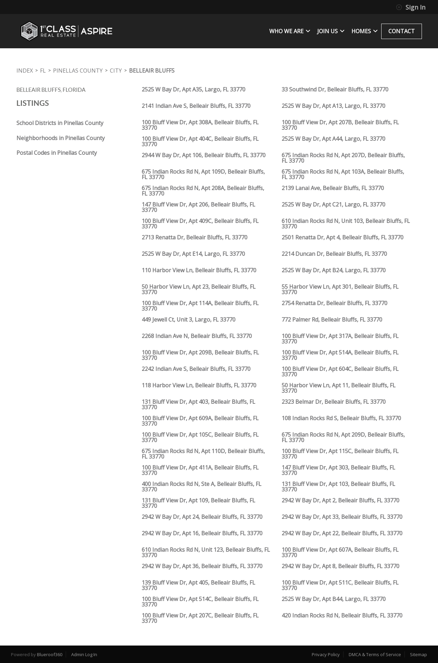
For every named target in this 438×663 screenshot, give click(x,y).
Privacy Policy (326, 654)
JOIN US (331, 31)
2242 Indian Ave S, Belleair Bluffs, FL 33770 (196, 369)
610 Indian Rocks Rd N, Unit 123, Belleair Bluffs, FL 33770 (206, 552)
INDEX (24, 70)
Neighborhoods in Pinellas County (60, 138)
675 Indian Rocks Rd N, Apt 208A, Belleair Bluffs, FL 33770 (203, 190)
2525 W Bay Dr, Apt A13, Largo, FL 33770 (333, 106)
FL (43, 70)
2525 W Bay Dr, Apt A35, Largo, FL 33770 (193, 89)
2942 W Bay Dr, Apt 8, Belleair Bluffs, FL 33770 (340, 566)
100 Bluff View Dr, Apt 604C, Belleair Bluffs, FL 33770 (340, 371)
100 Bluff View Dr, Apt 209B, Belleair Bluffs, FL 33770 (200, 355)
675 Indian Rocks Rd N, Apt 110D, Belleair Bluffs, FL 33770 (203, 453)
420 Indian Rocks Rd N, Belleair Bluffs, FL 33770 (342, 615)
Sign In (410, 7)
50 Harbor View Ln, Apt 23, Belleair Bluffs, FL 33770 (199, 289)
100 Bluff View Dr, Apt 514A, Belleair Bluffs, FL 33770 (340, 355)
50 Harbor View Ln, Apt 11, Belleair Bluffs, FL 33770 (339, 388)
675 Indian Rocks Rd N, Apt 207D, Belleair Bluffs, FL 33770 (343, 157)
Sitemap (418, 654)
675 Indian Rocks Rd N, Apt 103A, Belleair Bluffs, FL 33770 (343, 174)
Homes (364, 31)
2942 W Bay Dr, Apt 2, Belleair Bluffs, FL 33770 (340, 500)
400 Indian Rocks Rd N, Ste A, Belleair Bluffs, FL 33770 (201, 486)
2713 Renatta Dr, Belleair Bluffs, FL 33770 (194, 237)
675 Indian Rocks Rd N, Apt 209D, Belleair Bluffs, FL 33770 (343, 437)
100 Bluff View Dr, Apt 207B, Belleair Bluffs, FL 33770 (340, 125)
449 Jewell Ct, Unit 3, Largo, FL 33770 (188, 319)
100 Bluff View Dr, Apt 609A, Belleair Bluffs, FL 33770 (200, 420)
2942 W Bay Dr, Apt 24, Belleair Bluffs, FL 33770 (202, 517)
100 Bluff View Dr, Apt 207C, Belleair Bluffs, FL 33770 (200, 618)
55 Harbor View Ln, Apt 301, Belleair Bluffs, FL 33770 (340, 289)
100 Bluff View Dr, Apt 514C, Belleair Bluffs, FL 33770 (200, 601)
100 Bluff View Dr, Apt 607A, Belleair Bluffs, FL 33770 (340, 552)
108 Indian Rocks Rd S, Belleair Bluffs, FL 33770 (341, 418)
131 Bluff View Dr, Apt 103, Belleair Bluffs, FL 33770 (338, 486)
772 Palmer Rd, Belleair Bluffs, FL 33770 (332, 319)
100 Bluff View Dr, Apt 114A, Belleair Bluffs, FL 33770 (200, 305)
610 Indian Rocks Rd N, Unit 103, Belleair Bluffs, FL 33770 (346, 223)
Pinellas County (78, 70)
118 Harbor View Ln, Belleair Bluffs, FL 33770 (199, 385)
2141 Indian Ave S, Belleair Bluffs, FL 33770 (196, 106)
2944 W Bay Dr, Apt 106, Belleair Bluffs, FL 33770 (204, 155)
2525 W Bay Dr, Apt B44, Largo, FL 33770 (334, 599)
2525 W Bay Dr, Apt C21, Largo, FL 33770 (333, 204)
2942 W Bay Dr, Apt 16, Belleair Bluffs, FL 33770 (202, 533)
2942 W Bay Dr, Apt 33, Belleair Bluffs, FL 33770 (342, 517)
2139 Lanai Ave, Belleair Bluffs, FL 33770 (333, 188)
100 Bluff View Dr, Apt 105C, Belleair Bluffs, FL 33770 (200, 437)
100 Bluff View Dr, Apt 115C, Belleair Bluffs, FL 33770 (340, 453)
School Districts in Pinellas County (59, 123)
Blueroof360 (49, 654)
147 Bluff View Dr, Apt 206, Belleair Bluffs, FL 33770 (198, 207)
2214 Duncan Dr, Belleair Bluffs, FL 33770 (334, 254)
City (116, 70)
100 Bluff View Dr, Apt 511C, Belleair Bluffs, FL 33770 (340, 585)
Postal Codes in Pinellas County (56, 153)
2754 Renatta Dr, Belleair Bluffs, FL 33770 (334, 303)
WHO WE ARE (289, 31)
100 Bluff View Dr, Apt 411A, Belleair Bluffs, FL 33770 (200, 470)
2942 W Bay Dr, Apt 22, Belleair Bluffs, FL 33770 (342, 533)
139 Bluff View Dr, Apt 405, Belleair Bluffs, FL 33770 (198, 585)
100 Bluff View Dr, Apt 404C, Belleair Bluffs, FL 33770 (200, 141)
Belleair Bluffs (152, 70)
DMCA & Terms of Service (375, 654)
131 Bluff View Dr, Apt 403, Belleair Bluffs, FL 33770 (198, 404)
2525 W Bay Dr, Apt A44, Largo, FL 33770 (333, 138)
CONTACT (401, 31)
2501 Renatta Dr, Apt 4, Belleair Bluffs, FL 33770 (342, 237)
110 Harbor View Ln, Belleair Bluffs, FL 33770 (199, 270)
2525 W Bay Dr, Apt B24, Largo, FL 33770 (334, 270)
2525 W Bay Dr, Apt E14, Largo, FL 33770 (193, 254)
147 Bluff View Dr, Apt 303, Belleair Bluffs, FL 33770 (338, 470)
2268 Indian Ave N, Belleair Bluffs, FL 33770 (197, 336)
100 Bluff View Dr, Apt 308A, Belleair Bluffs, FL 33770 (200, 125)
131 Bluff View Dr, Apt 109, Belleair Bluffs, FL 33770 (198, 503)
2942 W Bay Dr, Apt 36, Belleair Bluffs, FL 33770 (202, 566)
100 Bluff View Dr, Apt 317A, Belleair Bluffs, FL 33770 (340, 338)
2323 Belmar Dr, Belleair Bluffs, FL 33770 (334, 401)
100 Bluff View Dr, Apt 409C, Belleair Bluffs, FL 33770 (200, 223)
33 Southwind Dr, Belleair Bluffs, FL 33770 (335, 89)
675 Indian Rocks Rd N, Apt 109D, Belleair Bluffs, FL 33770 (203, 174)
